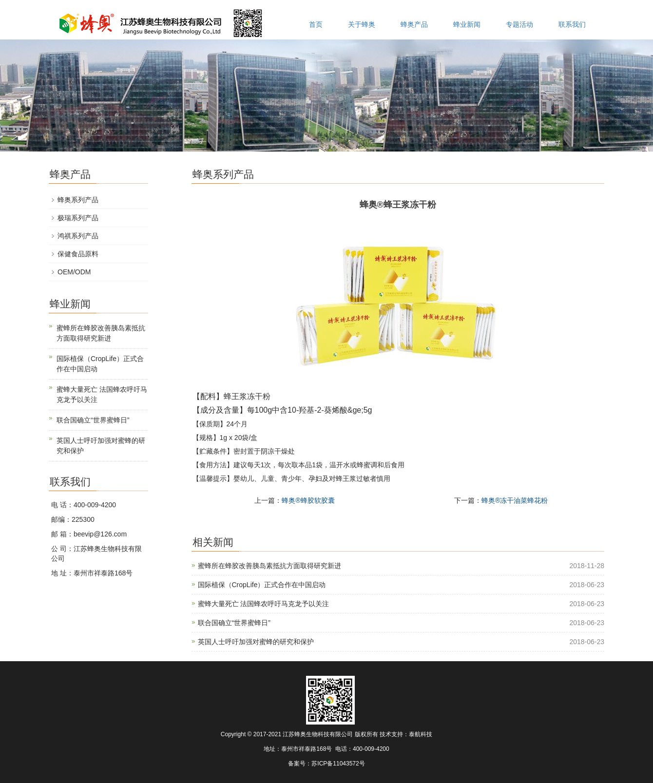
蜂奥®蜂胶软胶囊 (308, 500)
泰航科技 (420, 734)
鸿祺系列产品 (78, 236)
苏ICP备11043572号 (338, 763)
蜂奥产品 (414, 24)
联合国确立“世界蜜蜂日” (234, 623)
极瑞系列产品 (78, 218)
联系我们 (572, 24)
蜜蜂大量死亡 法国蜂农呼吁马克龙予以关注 (263, 604)
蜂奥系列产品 (78, 200)
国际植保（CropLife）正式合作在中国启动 (262, 585)
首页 (316, 24)
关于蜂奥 (361, 24)
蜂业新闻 (466, 24)
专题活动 (519, 24)
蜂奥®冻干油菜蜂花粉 (514, 500)
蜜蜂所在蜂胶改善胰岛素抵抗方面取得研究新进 (269, 566)
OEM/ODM (74, 272)
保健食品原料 (78, 254)
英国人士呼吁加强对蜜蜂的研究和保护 (256, 642)
